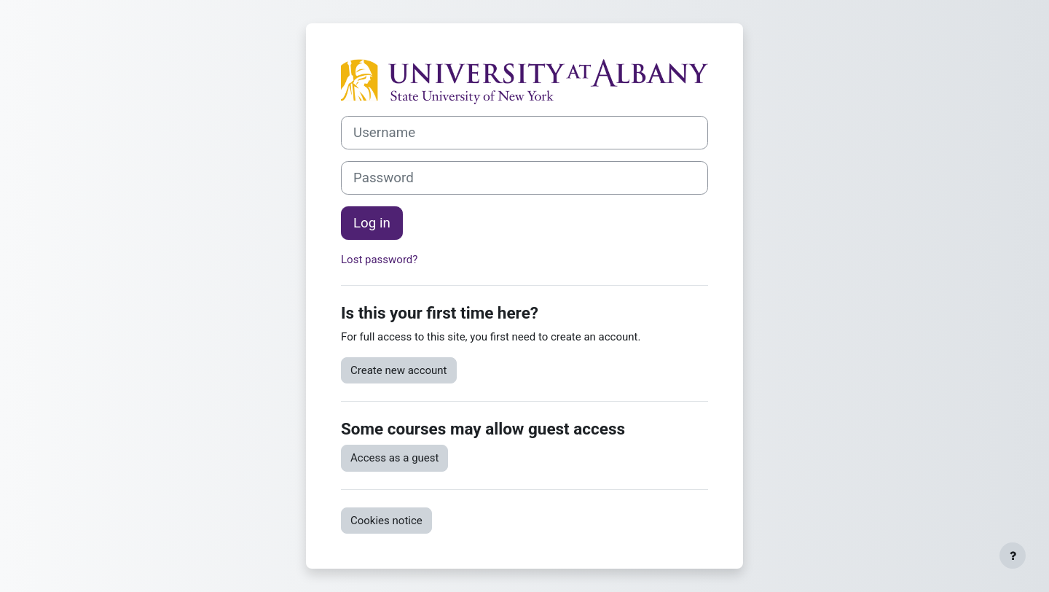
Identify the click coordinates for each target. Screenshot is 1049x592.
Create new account (398, 370)
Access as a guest (394, 457)
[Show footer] (1012, 555)
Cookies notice (386, 520)
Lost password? (379, 259)
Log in (371, 223)
